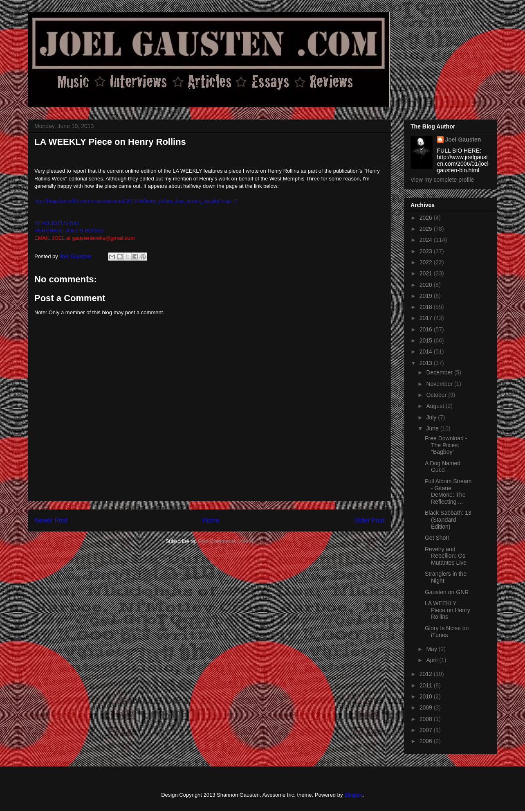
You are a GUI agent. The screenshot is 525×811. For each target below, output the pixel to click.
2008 (427, 719)
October (437, 395)
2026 (427, 217)
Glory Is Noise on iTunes (447, 631)
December (440, 372)
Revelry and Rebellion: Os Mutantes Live (446, 556)
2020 (427, 285)
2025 (427, 228)
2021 (427, 273)
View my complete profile (442, 179)
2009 (427, 707)
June (433, 428)
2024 (427, 240)
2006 (427, 741)
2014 (427, 351)
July (432, 417)
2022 (427, 262)
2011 (427, 685)
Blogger (353, 795)
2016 (427, 329)
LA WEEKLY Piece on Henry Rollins (447, 610)
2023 (427, 251)
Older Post (369, 520)
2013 (427, 363)
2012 (427, 674)
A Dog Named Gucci (442, 466)
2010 (427, 696)
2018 (427, 307)
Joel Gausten (463, 139)
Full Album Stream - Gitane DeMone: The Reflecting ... (448, 491)
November (440, 384)
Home (211, 520)
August (435, 406)
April (432, 660)
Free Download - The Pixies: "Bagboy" (446, 445)
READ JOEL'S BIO (56, 223)
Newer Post (50, 520)
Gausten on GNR (447, 592)
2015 (427, 340)
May (432, 649)
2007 (427, 730)
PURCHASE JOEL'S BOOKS (68, 231)
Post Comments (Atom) (225, 541)
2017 (427, 318)
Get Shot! (437, 537)
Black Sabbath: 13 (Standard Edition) (448, 519)
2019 (427, 296)
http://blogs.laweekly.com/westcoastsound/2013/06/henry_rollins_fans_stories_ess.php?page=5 (135, 201)
